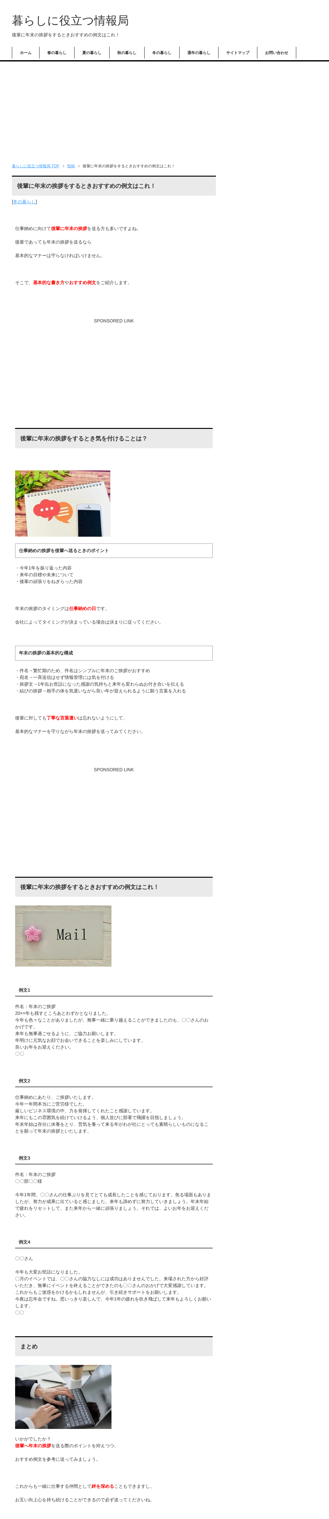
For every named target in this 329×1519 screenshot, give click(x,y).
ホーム (25, 53)
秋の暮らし (127, 53)
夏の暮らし (92, 53)
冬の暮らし (162, 53)
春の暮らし (57, 53)
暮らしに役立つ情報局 (70, 20)
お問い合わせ (276, 53)
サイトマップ (237, 53)
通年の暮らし (198, 53)
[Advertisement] (164, 110)
